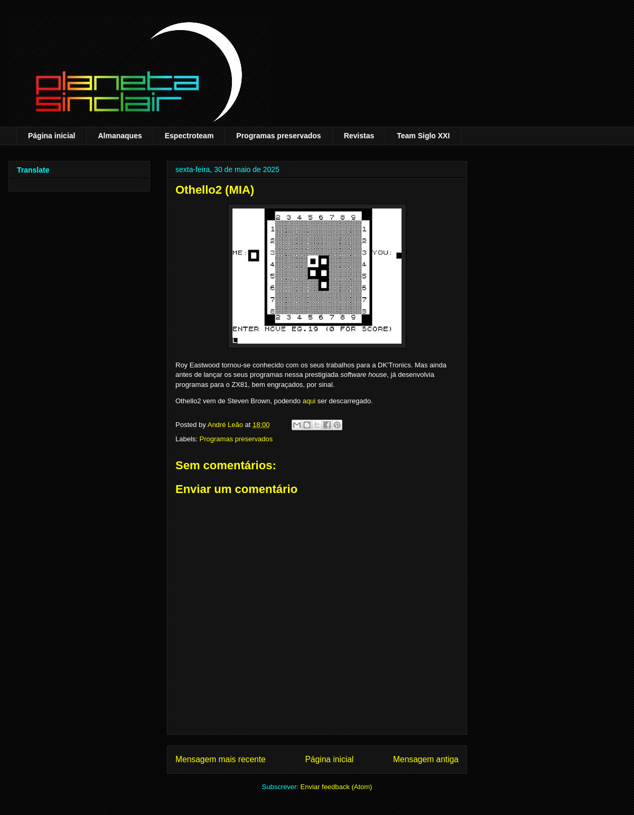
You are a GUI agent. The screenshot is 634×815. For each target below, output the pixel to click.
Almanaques (120, 135)
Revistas (359, 135)
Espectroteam (189, 135)
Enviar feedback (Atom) (336, 787)
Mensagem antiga (426, 759)
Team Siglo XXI (423, 135)
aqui (309, 401)
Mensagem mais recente (220, 759)
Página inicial (51, 135)
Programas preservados (278, 135)
